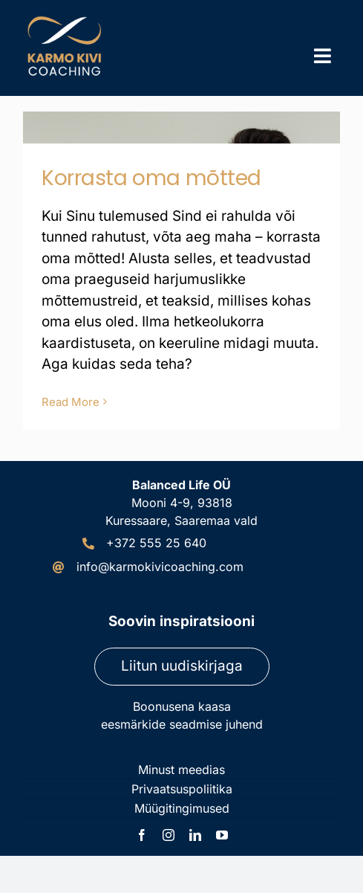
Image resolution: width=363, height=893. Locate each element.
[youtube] (222, 835)
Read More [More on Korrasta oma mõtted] (70, 402)
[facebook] (142, 835)
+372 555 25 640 (156, 542)
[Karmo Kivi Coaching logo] (66, 18)
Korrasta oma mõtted (151, 178)
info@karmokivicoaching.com (159, 566)
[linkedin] (195, 835)
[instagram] (168, 835)
